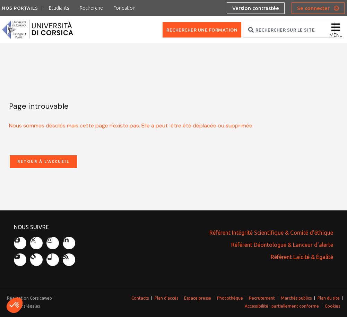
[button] (14, 305)
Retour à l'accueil (43, 161)
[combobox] (289, 30)
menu (335, 35)
